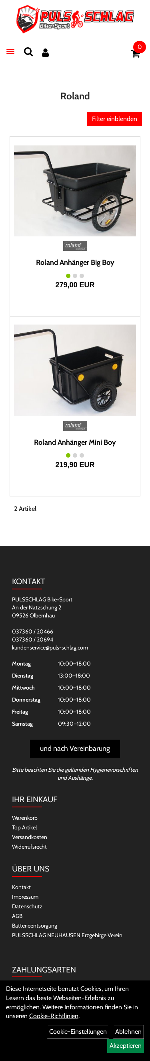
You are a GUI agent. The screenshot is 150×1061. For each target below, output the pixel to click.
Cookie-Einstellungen (78, 1031)
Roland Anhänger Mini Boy (75, 442)
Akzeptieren (126, 1045)
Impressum (25, 896)
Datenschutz (27, 906)
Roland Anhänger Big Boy (75, 262)
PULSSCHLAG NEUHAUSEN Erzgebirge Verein (67, 935)
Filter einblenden (114, 119)
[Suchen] (28, 51)
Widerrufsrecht (29, 846)
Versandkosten (29, 837)
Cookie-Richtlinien (53, 1016)
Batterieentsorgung (34, 925)
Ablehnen (128, 1031)
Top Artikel (24, 827)
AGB (17, 916)
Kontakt (21, 887)
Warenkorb (25, 817)
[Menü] (10, 51)
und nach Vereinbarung (75, 748)
